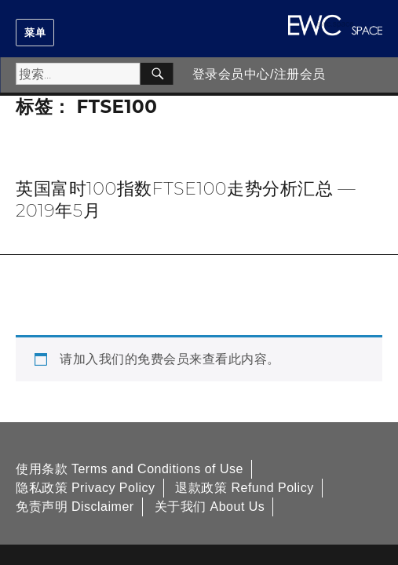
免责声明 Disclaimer (75, 506)
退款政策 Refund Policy (244, 487)
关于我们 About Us (210, 506)
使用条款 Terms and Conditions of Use (129, 469)
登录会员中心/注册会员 (259, 74)
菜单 (35, 32)
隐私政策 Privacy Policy (85, 487)
